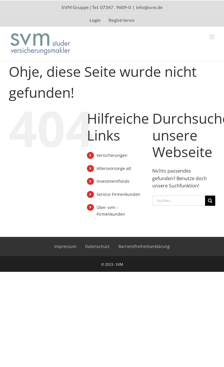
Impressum (65, 246)
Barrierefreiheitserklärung (144, 246)
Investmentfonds (113, 181)
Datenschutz (97, 246)
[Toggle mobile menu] (212, 37)
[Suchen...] (178, 201)
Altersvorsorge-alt (114, 168)
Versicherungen (112, 155)
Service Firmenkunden (118, 194)
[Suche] (210, 201)
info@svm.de (149, 7)
